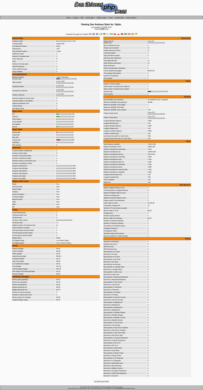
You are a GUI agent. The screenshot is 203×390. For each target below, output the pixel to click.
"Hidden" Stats (101, 17)
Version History (131, 17)
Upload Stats (119, 17)
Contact (75, 17)
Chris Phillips (107, 387)
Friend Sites (90, 17)
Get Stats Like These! (101, 381)
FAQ (82, 17)
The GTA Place (118, 387)
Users (111, 17)
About (69, 17)
